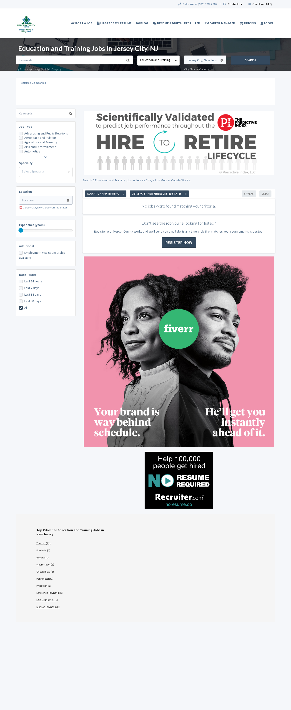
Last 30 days (32, 301)
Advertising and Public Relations (46, 133)
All (26, 308)
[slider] (21, 230)
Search (250, 60)
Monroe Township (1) (48, 607)
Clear (265, 193)
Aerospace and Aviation (40, 138)
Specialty (26, 163)
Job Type (25, 126)
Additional (26, 246)
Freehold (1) (43, 550)
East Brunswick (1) (47, 599)
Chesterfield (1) (45, 571)
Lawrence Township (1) (49, 592)
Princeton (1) (43, 585)
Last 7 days (32, 288)
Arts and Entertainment (40, 147)
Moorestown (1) (45, 564)
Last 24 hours (33, 281)
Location (25, 192)
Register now (179, 242)
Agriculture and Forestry (41, 142)
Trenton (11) (43, 543)
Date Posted (28, 275)
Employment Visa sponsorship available (42, 255)
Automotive (32, 151)
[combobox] (158, 61)
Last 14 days (32, 294)
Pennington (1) (44, 578)
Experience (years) (32, 225)
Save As (249, 193)
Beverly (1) (42, 557)
